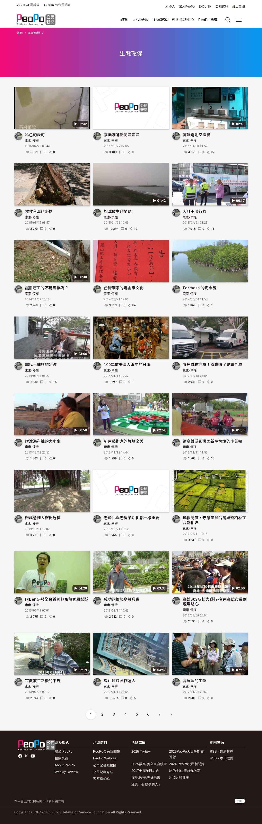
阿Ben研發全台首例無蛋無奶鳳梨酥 (56, 599)
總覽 (124, 20)
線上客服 (238, 6)
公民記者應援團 (105, 765)
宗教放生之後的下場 (43, 680)
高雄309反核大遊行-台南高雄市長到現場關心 (215, 601)
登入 (172, 6)
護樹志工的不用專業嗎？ (47, 287)
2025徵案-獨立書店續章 (149, 764)
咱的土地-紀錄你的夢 (184, 770)
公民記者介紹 (103, 772)
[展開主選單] (239, 20)
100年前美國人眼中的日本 (127, 364)
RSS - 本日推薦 (221, 758)
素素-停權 (32, 141)
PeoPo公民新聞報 (106, 751)
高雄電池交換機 (197, 134)
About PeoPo (65, 765)
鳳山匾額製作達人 (120, 680)
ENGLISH (205, 6)
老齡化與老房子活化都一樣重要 (131, 517)
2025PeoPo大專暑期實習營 (186, 754)
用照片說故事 (179, 777)
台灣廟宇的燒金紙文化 (123, 287)
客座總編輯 (101, 778)
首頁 (20, 33)
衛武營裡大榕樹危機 (43, 517)
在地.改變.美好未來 (145, 777)
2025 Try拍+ (140, 751)
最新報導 (34, 33)
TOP (240, 801)
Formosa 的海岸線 (200, 287)
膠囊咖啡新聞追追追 (121, 134)
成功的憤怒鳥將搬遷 (121, 599)
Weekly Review (66, 772)
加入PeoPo (187, 6)
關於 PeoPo (63, 751)
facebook (20, 756)
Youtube (33, 756)
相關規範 (61, 758)
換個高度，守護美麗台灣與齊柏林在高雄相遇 (214, 520)
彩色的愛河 (35, 134)
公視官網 (222, 6)
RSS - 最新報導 (221, 751)
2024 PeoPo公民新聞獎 (186, 764)
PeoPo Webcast (105, 758)
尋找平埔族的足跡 (41, 364)
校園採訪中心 (183, 20)
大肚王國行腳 (195, 211)
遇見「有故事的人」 (146, 784)
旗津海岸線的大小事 (43, 441)
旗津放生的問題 (118, 211)
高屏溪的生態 (195, 680)
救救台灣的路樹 (39, 211)
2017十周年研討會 (145, 770)
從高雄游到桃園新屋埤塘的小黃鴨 (212, 441)
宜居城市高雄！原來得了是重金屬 (212, 364)
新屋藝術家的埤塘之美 (123, 441)
